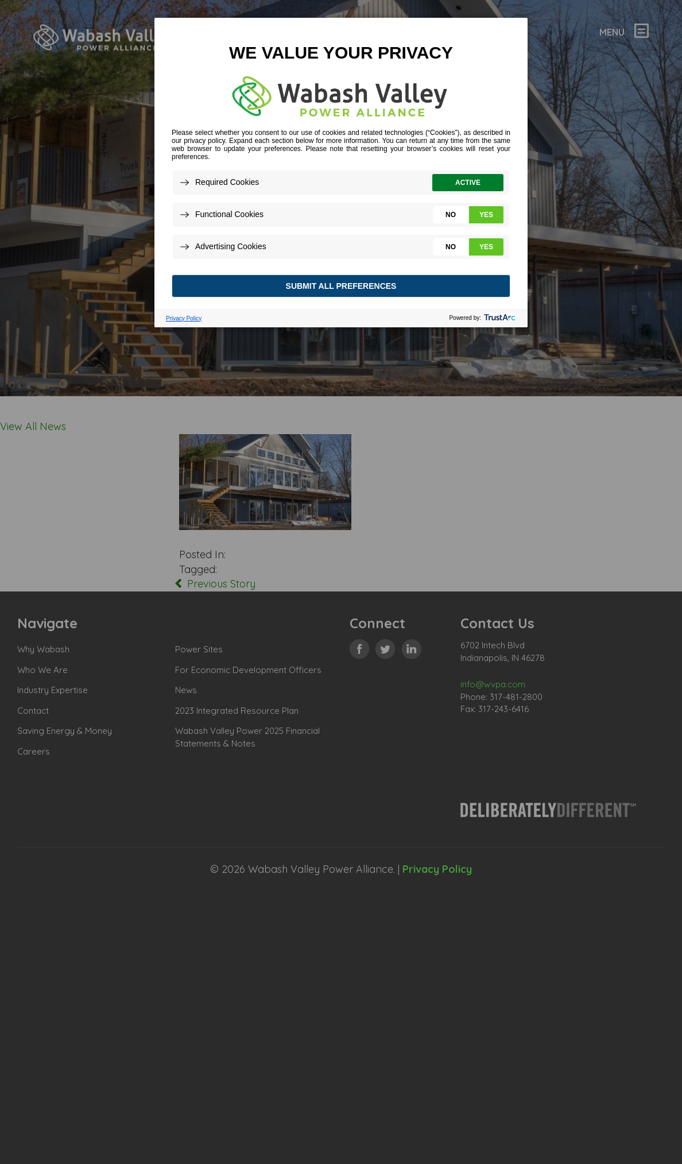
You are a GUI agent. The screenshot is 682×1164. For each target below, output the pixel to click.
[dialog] (341, 172)
